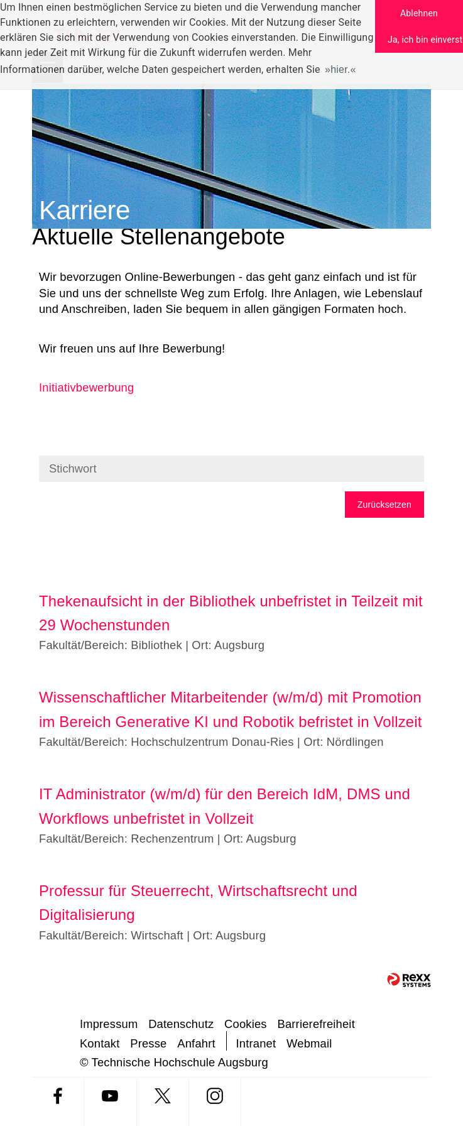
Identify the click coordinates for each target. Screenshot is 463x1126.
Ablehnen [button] (419, 13)
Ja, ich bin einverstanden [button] (425, 40)
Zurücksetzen (384, 505)
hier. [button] (340, 69)
